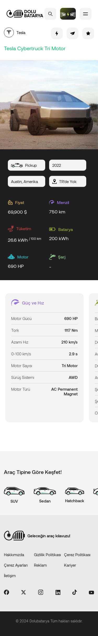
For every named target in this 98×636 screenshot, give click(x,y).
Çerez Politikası (77, 554)
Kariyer (70, 565)
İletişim (10, 575)
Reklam (40, 565)
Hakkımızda (14, 554)
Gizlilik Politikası (47, 554)
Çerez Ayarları (16, 565)
